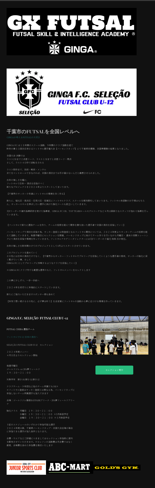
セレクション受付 (114, 369)
